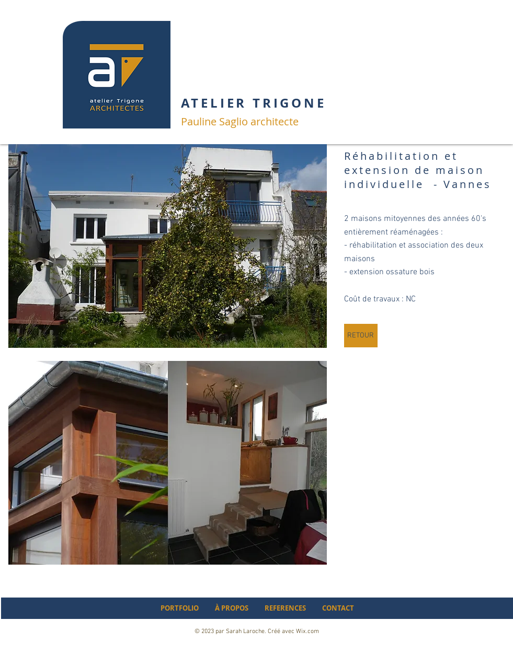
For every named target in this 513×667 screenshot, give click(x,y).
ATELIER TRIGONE (253, 103)
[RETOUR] (361, 335)
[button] (167, 246)
